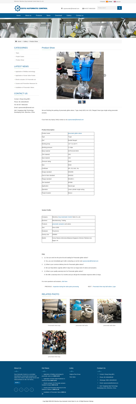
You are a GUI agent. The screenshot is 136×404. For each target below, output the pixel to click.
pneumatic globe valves (75, 133)
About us (28, 15)
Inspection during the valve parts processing (66, 286)
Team (17, 53)
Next (104, 75)
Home (19, 15)
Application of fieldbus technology (25, 71)
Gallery (69, 15)
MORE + (17, 382)
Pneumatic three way (54, 325)
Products (39, 15)
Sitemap (91, 401)
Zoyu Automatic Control (65, 217)
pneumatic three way (54, 356)
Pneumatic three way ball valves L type (104, 286)
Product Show (33, 41)
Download (58, 15)
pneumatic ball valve (82, 325)
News (48, 15)
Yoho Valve (72, 377)
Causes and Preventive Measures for (26, 83)
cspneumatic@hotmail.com (71, 8)
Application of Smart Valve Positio (25, 75)
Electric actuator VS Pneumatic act (25, 79)
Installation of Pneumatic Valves (24, 87)
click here (64, 281)
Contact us (79, 15)
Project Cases (20, 56)
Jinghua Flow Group (74, 374)
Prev (59, 75)
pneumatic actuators (58, 224)
